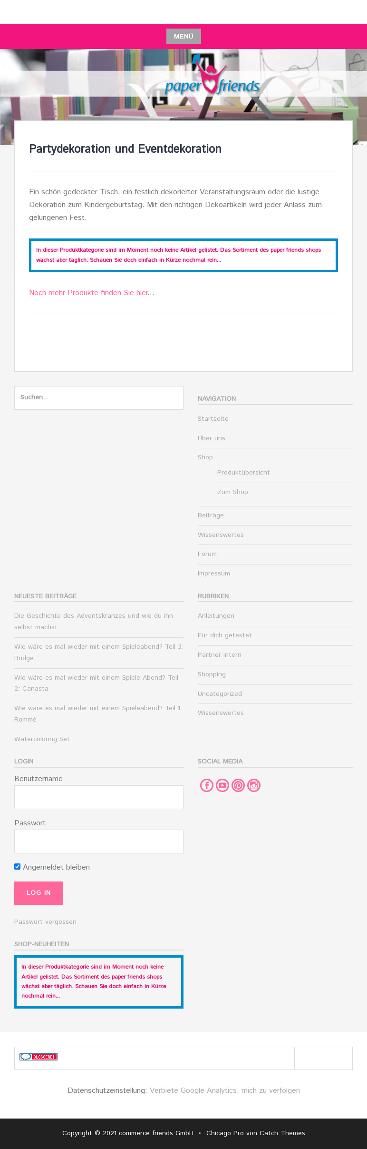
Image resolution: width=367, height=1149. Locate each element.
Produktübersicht (243, 472)
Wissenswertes (221, 535)
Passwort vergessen (45, 922)
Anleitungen (216, 616)
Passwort (30, 823)
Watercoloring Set (42, 739)
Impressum (214, 573)
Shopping (212, 674)
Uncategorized (220, 694)
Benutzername (38, 778)
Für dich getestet (225, 635)
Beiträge (211, 515)
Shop (205, 457)
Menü (183, 36)
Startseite (213, 419)
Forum (207, 554)
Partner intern (219, 655)
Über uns (211, 438)
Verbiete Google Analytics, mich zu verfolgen (225, 1090)
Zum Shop (232, 492)
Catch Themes (282, 1133)
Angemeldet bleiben (52, 867)
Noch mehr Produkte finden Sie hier (88, 292)
